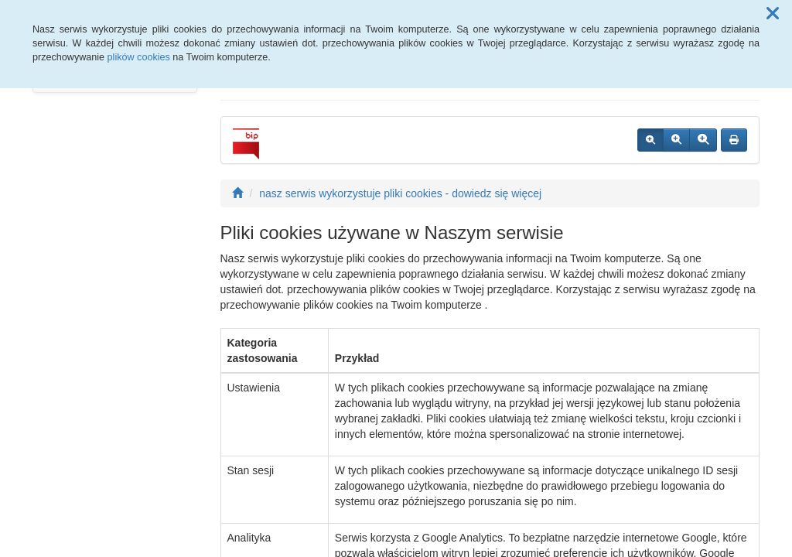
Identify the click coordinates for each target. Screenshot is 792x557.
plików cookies (139, 57)
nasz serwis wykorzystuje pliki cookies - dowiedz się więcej (400, 193)
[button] (772, 14)
